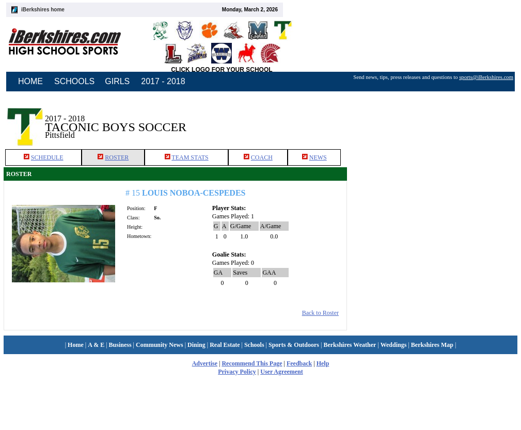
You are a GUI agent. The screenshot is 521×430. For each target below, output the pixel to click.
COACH (258, 204)
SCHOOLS (74, 81)
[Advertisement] (433, 164)
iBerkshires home (43, 9)
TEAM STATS (186, 204)
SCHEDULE (43, 204)
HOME (30, 81)
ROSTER (113, 204)
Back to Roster (318, 359)
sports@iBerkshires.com (486, 77)
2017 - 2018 (163, 81)
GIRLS (117, 81)
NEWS (314, 204)
